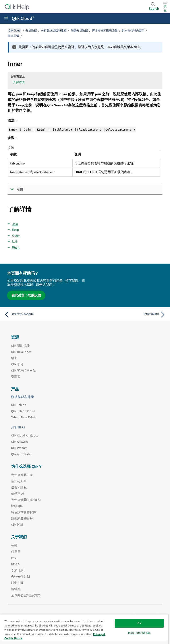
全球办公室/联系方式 (26, 595)
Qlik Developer (21, 352)
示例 (20, 189)
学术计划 (17, 570)
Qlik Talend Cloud (23, 411)
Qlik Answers (19, 442)
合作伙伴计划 (20, 577)
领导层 (15, 552)
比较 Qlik (17, 506)
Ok (139, 623)
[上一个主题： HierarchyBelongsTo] (43, 314)
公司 (14, 546)
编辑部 (15, 589)
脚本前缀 (13, 36)
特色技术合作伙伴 (23, 512)
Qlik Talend (18, 405)
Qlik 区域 (17, 525)
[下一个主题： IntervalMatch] (127, 314)
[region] (84, 629)
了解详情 (19, 82)
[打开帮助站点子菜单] (6, 19)
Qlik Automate (21, 454)
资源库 (15, 377)
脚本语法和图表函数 (105, 30)
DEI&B (15, 564)
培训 (14, 358)
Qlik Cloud (23, 18)
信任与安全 (19, 481)
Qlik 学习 (17, 364)
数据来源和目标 (22, 518)
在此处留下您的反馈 (26, 295)
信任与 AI (17, 493)
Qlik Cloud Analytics (24, 435)
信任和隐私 (19, 487)
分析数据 (31, 30)
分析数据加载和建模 (54, 30)
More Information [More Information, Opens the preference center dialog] (139, 633)
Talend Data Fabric (23, 417)
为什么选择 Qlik (22, 475)
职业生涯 (17, 583)
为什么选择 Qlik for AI (26, 500)
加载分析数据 (79, 30)
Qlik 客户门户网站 (23, 370)
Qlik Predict (19, 448)
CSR (13, 558)
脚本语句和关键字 (133, 30)
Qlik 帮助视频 (20, 346)
